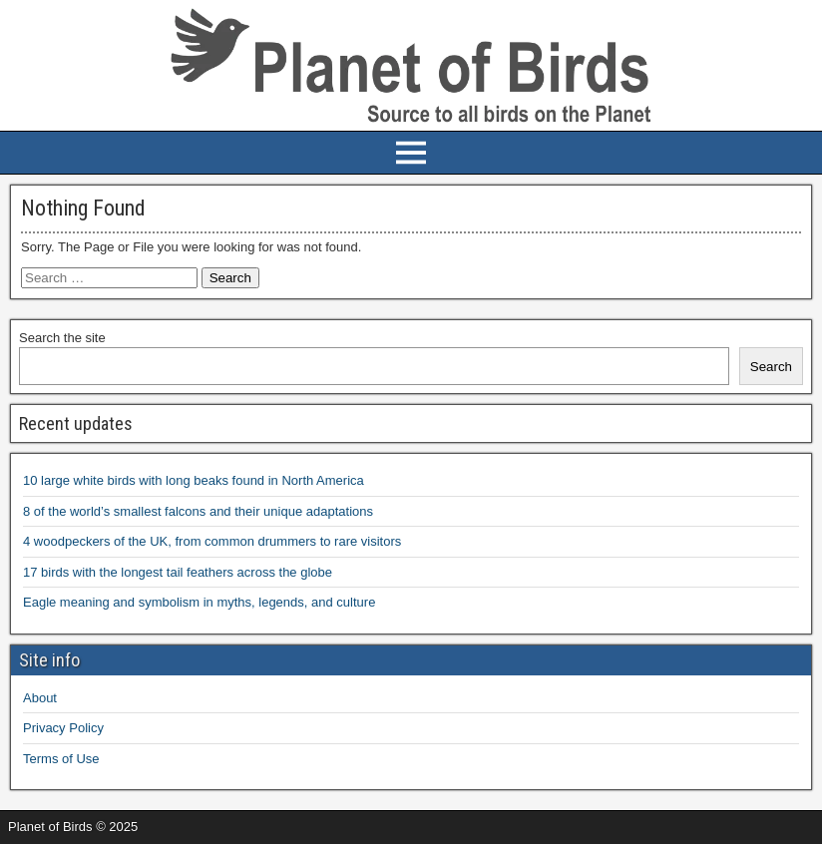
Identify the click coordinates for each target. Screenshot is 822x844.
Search (771, 366)
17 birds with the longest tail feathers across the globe (177, 572)
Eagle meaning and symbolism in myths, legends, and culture (199, 602)
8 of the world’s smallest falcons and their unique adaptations (198, 511)
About (40, 697)
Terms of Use (61, 758)
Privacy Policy (63, 727)
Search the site (62, 337)
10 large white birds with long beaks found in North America (193, 480)
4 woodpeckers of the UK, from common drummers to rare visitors (212, 541)
